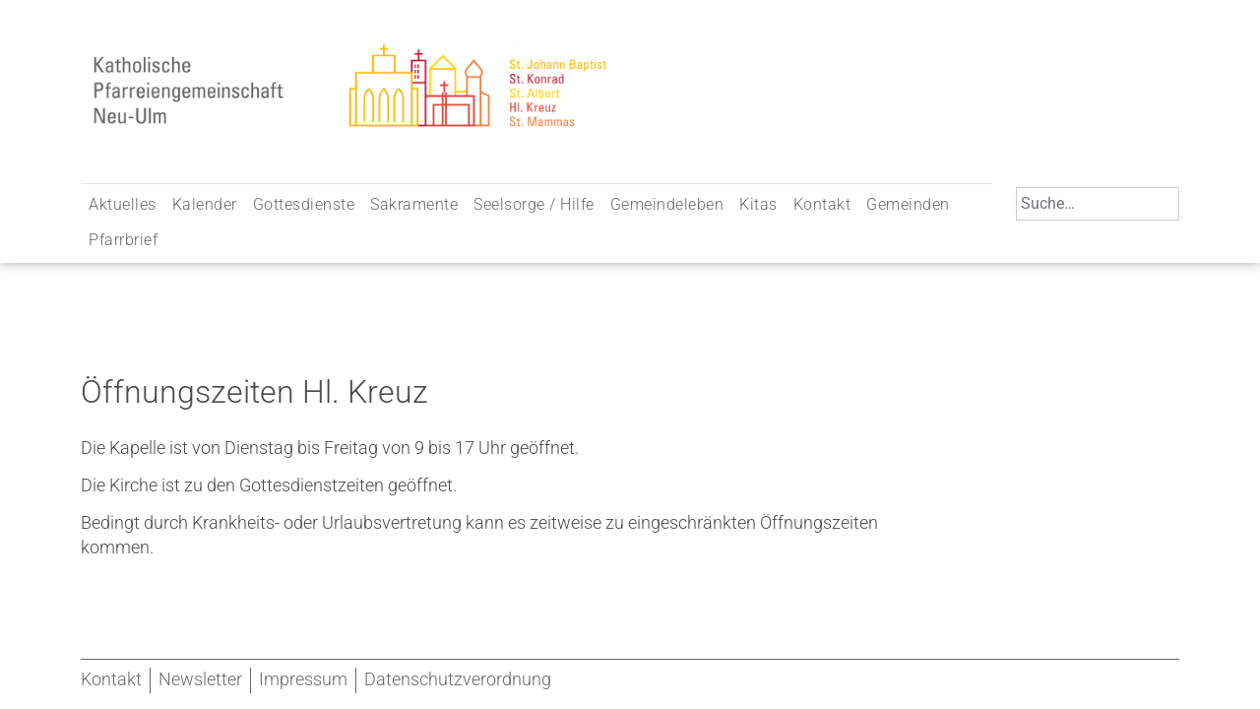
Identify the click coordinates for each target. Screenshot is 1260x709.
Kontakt (822, 204)
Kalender (204, 204)
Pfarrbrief (123, 239)
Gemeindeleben (667, 204)
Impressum (303, 679)
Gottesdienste (304, 204)
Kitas (758, 204)
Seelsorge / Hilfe (534, 204)
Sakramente (414, 204)
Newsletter (200, 679)
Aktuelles (123, 204)
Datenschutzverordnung (457, 679)
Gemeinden (908, 204)
